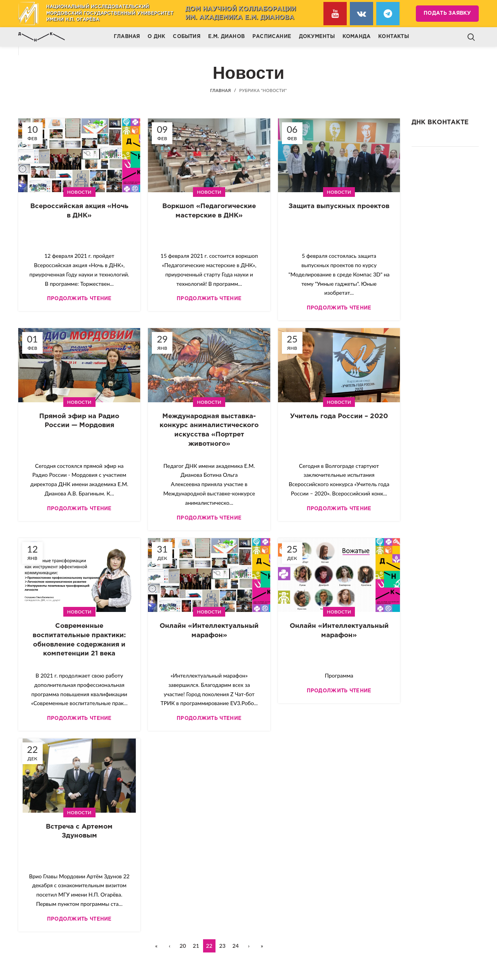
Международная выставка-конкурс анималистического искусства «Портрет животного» (209, 430)
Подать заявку (447, 13)
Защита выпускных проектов (338, 206)
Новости (79, 192)
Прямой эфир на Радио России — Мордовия (79, 421)
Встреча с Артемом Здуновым (79, 831)
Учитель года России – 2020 (339, 416)
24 (236, 945)
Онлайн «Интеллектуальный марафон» (209, 630)
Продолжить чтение (79, 299)
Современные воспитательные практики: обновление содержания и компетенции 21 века (79, 640)
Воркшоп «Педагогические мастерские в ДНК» (209, 211)
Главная (220, 90)
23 (222, 945)
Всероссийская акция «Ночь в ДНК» (79, 211)
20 (183, 945)
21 (196, 945)
